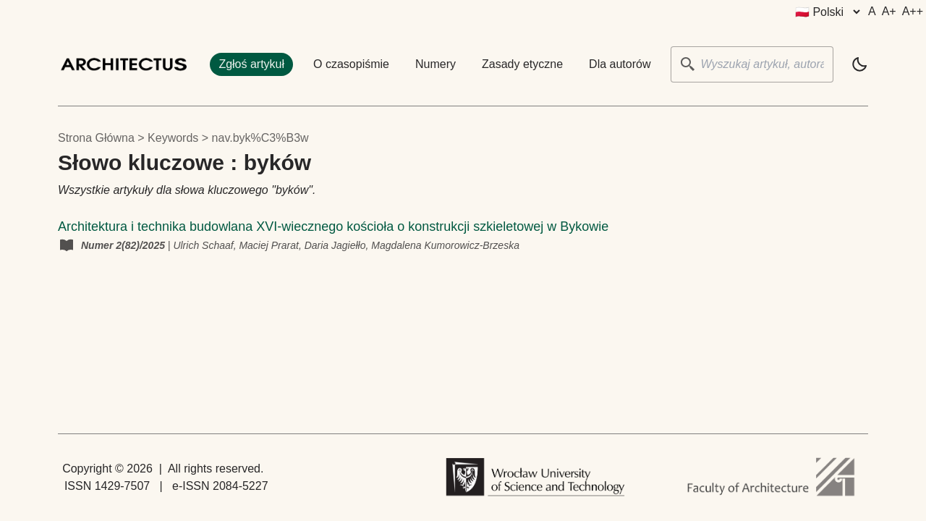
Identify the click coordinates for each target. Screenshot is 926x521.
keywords (173, 138)
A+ (889, 11)
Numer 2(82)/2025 (124, 245)
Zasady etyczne (522, 64)
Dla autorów (619, 64)
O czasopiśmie (351, 64)
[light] (859, 64)
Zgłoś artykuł (251, 64)
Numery (435, 64)
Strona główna (96, 138)
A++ (912, 11)
